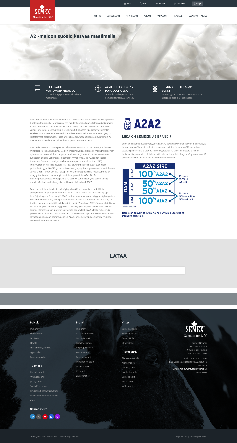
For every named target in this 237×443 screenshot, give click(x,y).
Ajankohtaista (128, 362)
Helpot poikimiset (84, 347)
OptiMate (34, 338)
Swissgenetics (82, 375)
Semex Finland (129, 338)
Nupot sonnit (82, 366)
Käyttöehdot (181, 436)
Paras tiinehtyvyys (85, 333)
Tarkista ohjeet (200, 372)
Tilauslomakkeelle (131, 358)
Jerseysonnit (36, 381)
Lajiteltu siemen (84, 342)
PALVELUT (162, 16)
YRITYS (97, 16)
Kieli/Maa (179, 3)
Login (197, 3)
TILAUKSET (178, 16)
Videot (160, 3)
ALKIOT (147, 16)
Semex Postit (128, 376)
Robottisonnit (82, 352)
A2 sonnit (80, 371)
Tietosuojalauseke (198, 436)
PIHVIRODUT (132, 16)
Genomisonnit (83, 338)
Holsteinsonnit (37, 372)
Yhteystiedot (128, 342)
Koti (127, 3)
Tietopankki (127, 381)
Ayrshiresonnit (37, 376)
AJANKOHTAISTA (198, 16)
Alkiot (33, 400)
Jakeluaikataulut (130, 372)
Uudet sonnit (128, 367)
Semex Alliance (129, 328)
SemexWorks (36, 333)
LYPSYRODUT (113, 16)
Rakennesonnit (83, 357)
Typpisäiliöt (35, 352)
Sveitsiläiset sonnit (39, 386)
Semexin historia (130, 333)
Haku (143, 3)
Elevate (33, 342)
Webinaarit (127, 386)
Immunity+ (35, 328)
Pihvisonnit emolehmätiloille (44, 395)
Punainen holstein (85, 361)
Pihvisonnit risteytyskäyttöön (44, 390)
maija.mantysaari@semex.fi (193, 368)
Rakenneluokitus (38, 357)
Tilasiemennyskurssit (40, 347)
